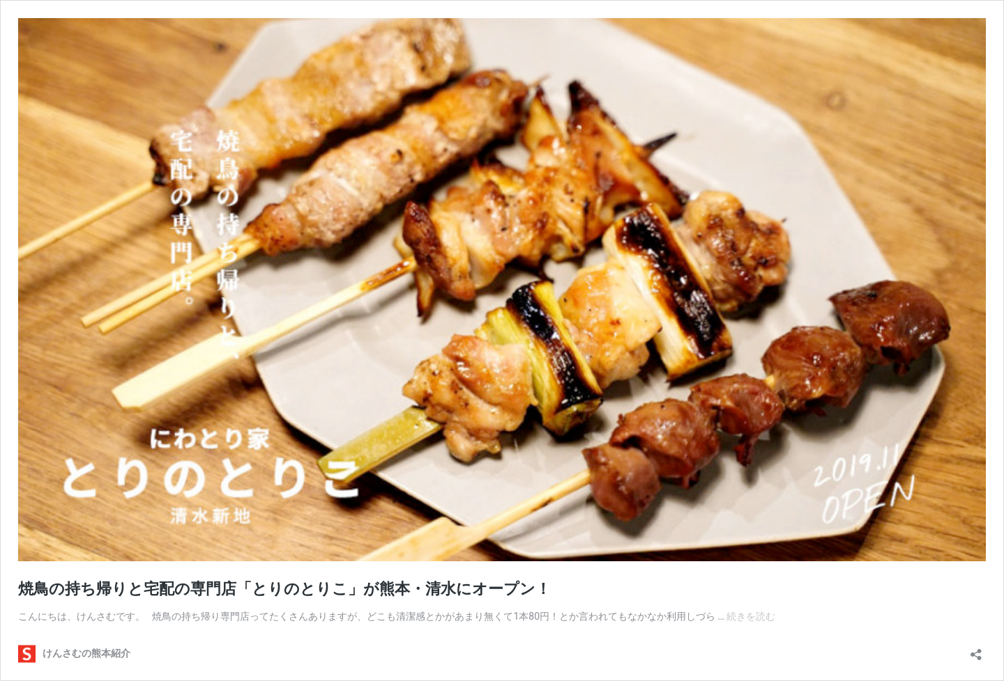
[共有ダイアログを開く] (976, 650)
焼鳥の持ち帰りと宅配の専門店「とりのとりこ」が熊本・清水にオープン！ (284, 588)
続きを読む (751, 616)
